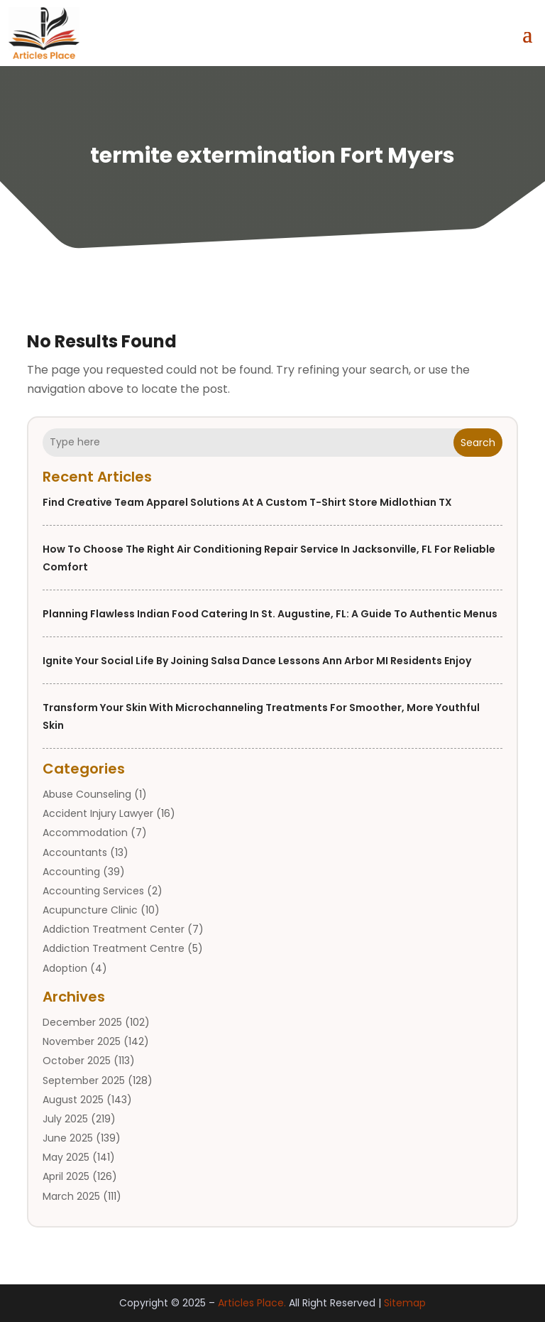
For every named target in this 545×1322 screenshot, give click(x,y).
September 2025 (84, 1080)
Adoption (65, 968)
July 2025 (65, 1119)
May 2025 (66, 1157)
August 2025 (73, 1100)
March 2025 (71, 1196)
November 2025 (82, 1041)
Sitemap (405, 1303)
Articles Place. (252, 1303)
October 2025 (77, 1060)
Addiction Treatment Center (114, 929)
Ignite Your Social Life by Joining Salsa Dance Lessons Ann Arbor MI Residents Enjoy (257, 661)
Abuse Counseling (87, 794)
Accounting (71, 872)
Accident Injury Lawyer (98, 813)
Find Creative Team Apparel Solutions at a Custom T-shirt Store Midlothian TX (247, 502)
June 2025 (68, 1138)
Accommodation (85, 832)
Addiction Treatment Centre (114, 948)
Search (478, 442)
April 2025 (66, 1176)
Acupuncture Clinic (90, 910)
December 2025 (82, 1022)
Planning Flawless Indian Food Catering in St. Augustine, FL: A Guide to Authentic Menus (270, 614)
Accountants (75, 852)
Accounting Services (93, 891)
